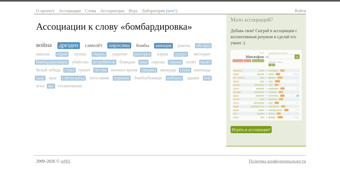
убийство (80, 62)
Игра (133, 10)
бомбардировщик (51, 62)
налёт (206, 62)
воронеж (121, 78)
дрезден (68, 45)
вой (207, 78)
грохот (84, 70)
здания (193, 78)
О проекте (45, 10)
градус (181, 54)
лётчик (101, 70)
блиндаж (127, 62)
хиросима (119, 45)
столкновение (70, 86)
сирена (175, 62)
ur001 (65, 161)
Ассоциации (70, 10)
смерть (99, 54)
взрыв (162, 54)
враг (53, 78)
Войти (300, 10)
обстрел (203, 45)
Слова (90, 10)
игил (40, 86)
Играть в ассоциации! (251, 129)
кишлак (43, 54)
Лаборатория (159, 10)
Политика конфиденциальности (277, 161)
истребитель (104, 62)
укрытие (119, 54)
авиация (163, 45)
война (44, 44)
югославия (99, 78)
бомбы (142, 45)
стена (185, 70)
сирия (62, 54)
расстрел (142, 54)
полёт (191, 62)
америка (148, 70)
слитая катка (73, 78)
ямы (143, 62)
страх (69, 70)
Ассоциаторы (112, 10)
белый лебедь (48, 70)
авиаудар (168, 70)
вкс (51, 86)
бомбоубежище (148, 78)
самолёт (93, 45)
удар (40, 78)
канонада (202, 70)
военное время (124, 70)
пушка (80, 54)
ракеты (184, 45)
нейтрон (174, 78)
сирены (158, 62)
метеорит (202, 54)
